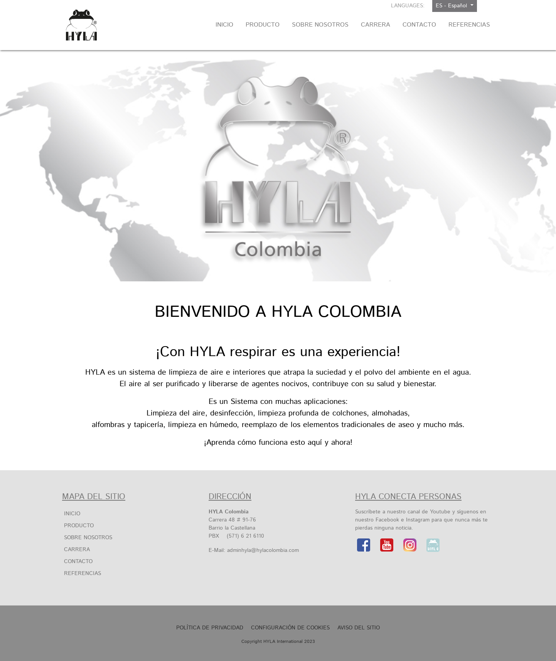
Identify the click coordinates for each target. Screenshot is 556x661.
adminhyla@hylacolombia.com (263, 550)
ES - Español (452, 6)
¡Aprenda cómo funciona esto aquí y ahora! (278, 442)
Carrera (77, 549)
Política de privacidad (209, 628)
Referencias (82, 573)
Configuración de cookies (290, 628)
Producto (79, 526)
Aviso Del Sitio (358, 628)
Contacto (78, 561)
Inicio (72, 514)
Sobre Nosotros (88, 538)
